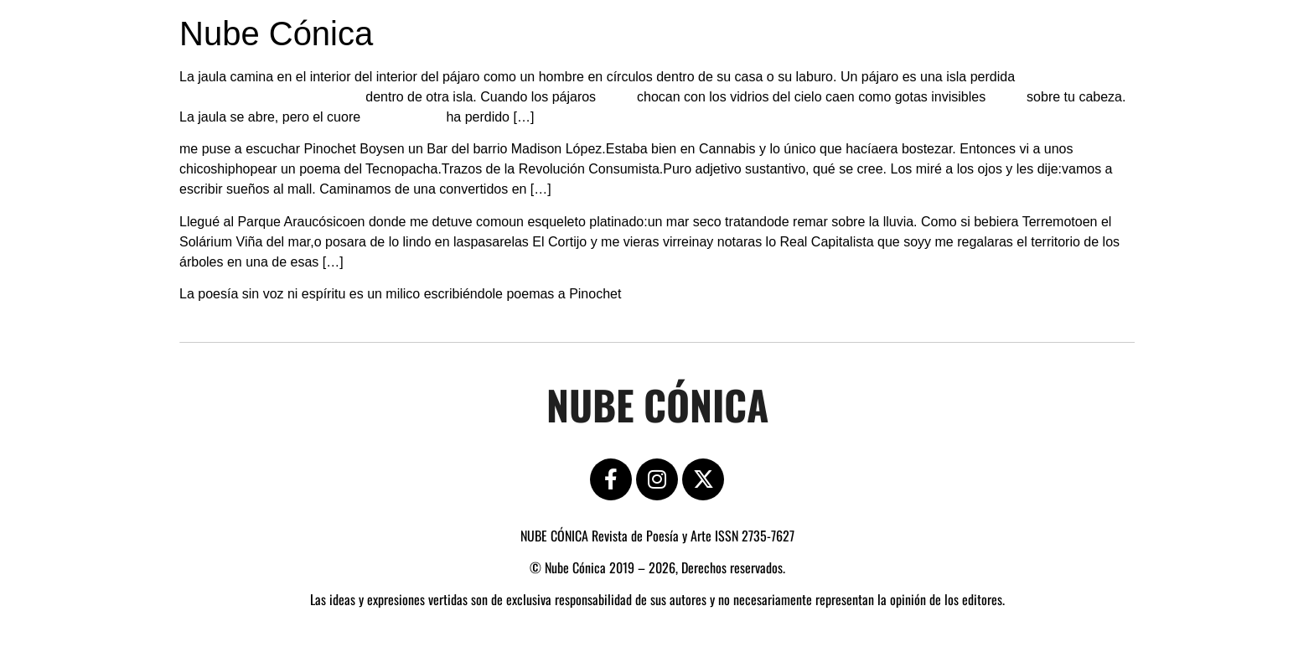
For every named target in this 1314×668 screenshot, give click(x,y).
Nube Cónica (276, 33)
